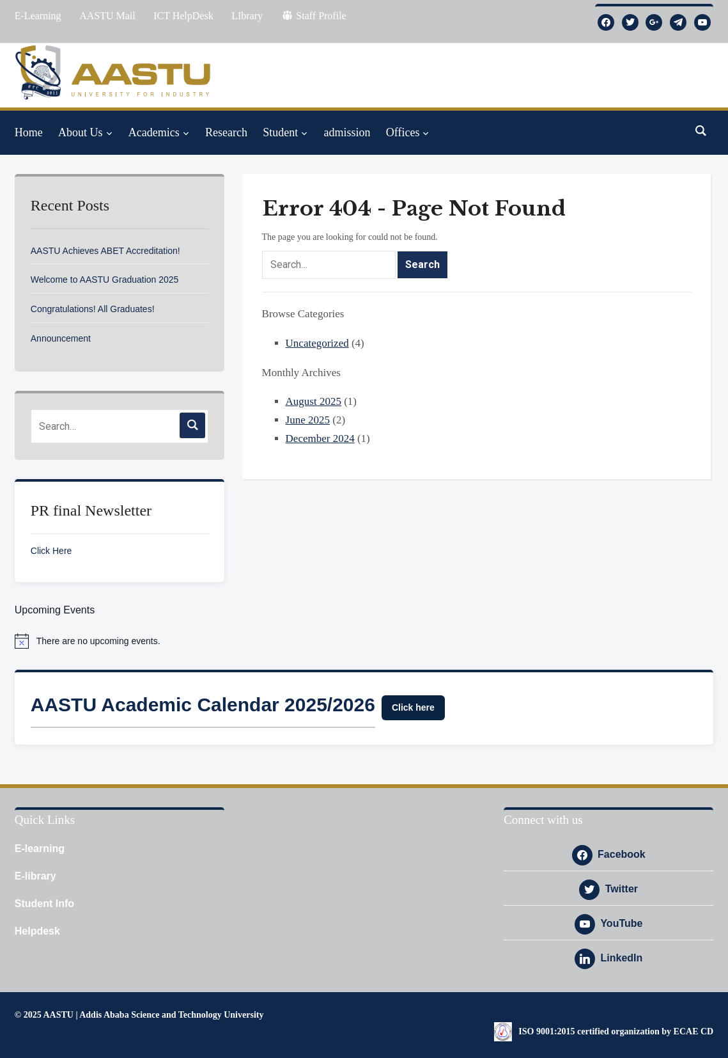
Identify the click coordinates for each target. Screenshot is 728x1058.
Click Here (51, 551)
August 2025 (313, 401)
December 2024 (320, 438)
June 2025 (308, 420)
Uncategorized (317, 343)
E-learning (40, 848)
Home (29, 132)
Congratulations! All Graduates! (93, 309)
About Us (80, 132)
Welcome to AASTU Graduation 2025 (105, 279)
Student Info (44, 903)
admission (346, 132)
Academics (154, 132)
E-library (35, 876)
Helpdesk (37, 931)
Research (226, 132)
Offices (403, 132)
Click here (413, 707)
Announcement (61, 338)
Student (280, 132)
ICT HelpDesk (183, 15)
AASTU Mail (107, 15)
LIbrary (247, 15)
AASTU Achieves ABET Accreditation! (105, 251)
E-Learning (38, 15)
